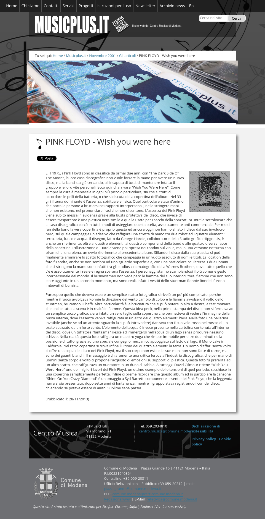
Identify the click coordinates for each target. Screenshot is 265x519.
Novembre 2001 (102, 55)
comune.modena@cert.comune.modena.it (148, 493)
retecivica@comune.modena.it (172, 499)
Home (58, 55)
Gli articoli (127, 55)
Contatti (32, 465)
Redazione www (117, 499)
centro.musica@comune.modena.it (168, 431)
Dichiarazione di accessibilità (205, 429)
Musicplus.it (76, 55)
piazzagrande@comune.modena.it (132, 488)
